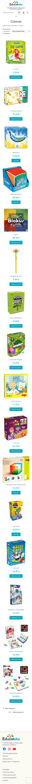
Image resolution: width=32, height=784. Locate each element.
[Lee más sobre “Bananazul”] (16, 161)
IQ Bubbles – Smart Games (16, 609)
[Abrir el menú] (16, 16)
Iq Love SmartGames (16, 693)
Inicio (4, 25)
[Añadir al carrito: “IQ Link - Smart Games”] (16, 659)
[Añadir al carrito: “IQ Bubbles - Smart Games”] (16, 618)
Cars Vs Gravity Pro (16, 318)
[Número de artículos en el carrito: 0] (28, 12)
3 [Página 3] (10, 712)
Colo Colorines (16, 401)
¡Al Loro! (16, 69)
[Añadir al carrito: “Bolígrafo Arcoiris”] (16, 284)
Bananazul (16, 152)
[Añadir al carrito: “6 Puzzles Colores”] (16, 119)
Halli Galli (16, 568)
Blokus (16, 234)
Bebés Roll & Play (16, 194)
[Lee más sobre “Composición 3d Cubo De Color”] (16, 493)
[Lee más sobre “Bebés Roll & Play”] (16, 202)
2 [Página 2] (9, 712)
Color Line (16, 443)
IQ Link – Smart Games (16, 651)
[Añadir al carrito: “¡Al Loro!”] (16, 77)
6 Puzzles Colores (16, 111)
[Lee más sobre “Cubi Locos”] (16, 534)
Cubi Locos (16, 526)
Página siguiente (18, 712)
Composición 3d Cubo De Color (16, 484)
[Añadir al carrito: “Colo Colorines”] (16, 409)
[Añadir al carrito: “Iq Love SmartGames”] (16, 701)
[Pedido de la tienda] (21, 31)
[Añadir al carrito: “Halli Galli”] (16, 576)
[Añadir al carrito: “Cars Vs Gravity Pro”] (16, 326)
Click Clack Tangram (16, 359)
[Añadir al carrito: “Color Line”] (16, 451)
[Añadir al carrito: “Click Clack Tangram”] (16, 368)
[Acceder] (24, 12)
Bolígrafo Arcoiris (16, 276)
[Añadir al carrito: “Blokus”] (16, 243)
